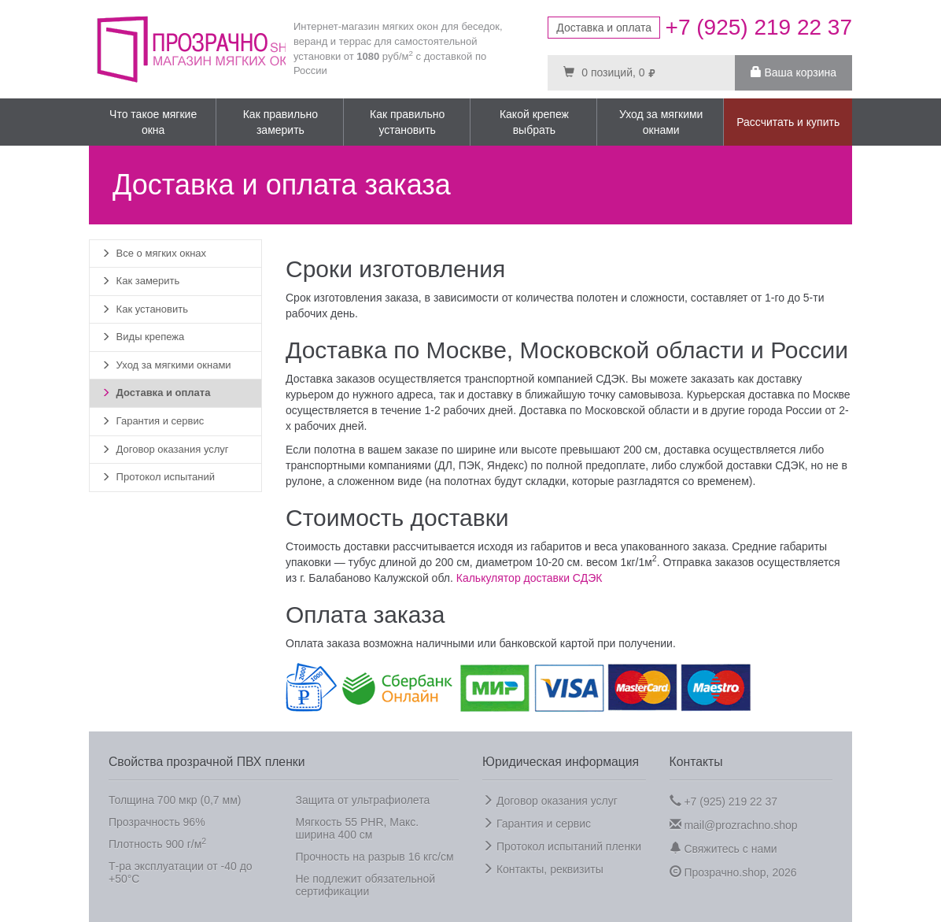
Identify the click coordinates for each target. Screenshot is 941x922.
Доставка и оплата (603, 27)
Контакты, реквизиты (542, 869)
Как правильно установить (407, 122)
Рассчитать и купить (788, 122)
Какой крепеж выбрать (534, 122)
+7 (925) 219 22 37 (724, 801)
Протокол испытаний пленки (561, 846)
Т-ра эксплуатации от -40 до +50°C (181, 872)
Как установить (144, 309)
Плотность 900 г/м (157, 843)
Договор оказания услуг (165, 449)
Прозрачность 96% (157, 822)
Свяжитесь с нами (723, 848)
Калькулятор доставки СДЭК (529, 578)
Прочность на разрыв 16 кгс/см (375, 856)
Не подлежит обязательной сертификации (366, 885)
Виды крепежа (142, 337)
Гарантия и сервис (152, 421)
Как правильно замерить (280, 122)
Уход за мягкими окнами (661, 122)
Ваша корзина (793, 72)
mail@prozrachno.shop (734, 824)
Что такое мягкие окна (153, 122)
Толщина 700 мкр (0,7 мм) (175, 800)
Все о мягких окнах (153, 253)
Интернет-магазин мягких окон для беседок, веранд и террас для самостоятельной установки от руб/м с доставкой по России (398, 48)
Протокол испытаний (158, 477)
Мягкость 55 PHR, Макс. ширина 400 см (357, 828)
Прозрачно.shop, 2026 (733, 872)
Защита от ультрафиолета (363, 800)
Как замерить (140, 281)
